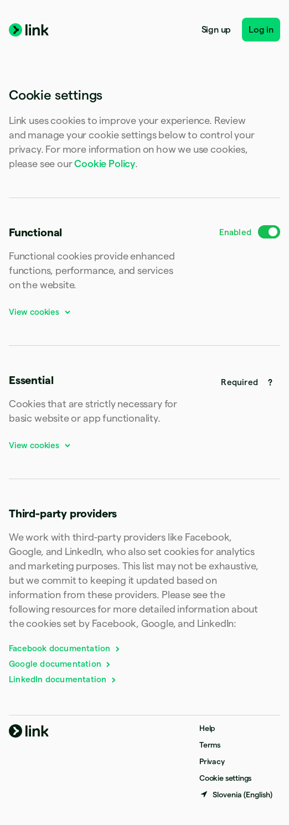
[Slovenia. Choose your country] (235, 794)
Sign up (216, 29)
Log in (261, 29)
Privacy (212, 761)
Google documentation (60, 663)
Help (207, 728)
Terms (209, 745)
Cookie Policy (104, 163)
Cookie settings (225, 778)
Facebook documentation (65, 648)
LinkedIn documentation (63, 679)
